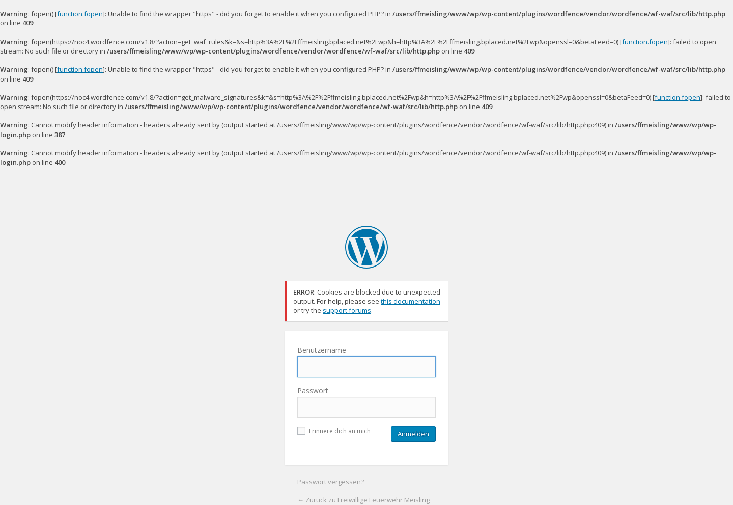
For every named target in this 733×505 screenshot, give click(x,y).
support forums (347, 310)
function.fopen (80, 13)
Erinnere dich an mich (334, 431)
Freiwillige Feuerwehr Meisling (366, 247)
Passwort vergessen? (330, 481)
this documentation (410, 301)
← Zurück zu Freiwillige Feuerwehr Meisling (363, 499)
